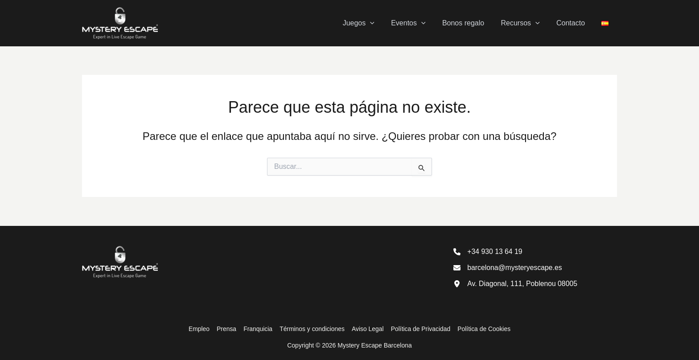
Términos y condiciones (312, 328)
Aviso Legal (367, 328)
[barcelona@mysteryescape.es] (508, 267)
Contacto (574, 23)
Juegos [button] (371, 23)
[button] (382, 23)
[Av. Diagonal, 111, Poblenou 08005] (516, 284)
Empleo (200, 328)
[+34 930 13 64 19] (488, 251)
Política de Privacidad (419, 328)
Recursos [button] (526, 23)
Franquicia (257, 328)
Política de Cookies (482, 328)
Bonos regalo (471, 23)
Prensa (227, 328)
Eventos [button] (419, 23)
